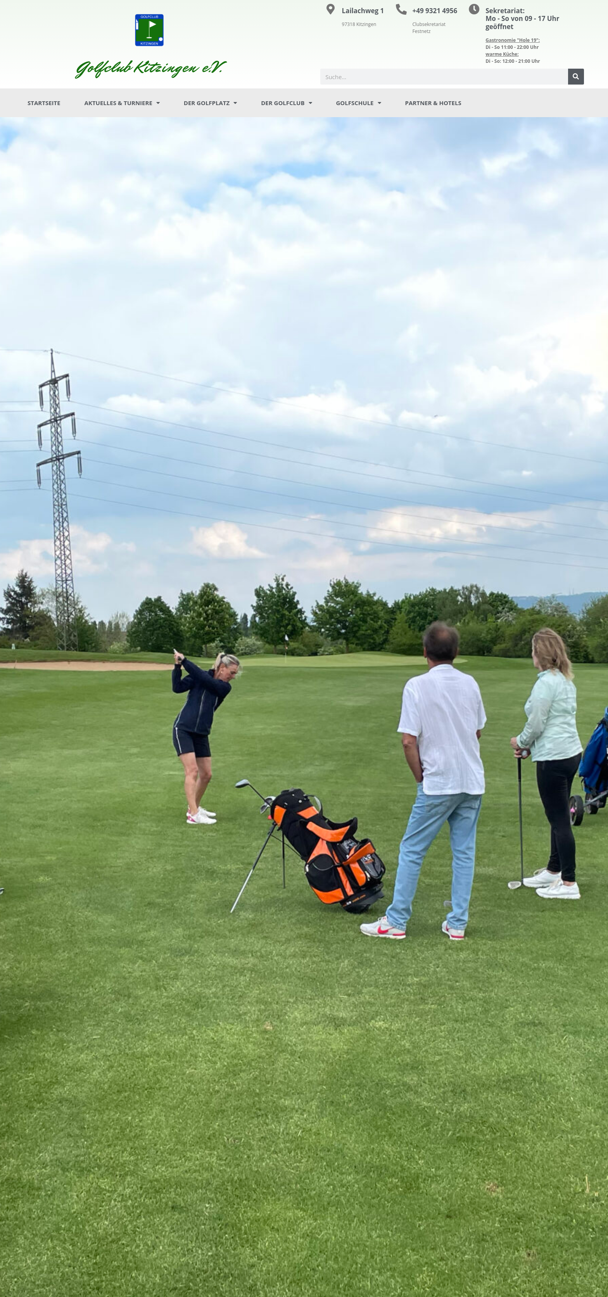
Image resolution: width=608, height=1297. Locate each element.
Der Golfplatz (210, 103)
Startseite (44, 103)
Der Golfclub (286, 103)
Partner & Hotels (433, 103)
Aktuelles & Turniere (122, 103)
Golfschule (358, 103)
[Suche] (576, 77)
